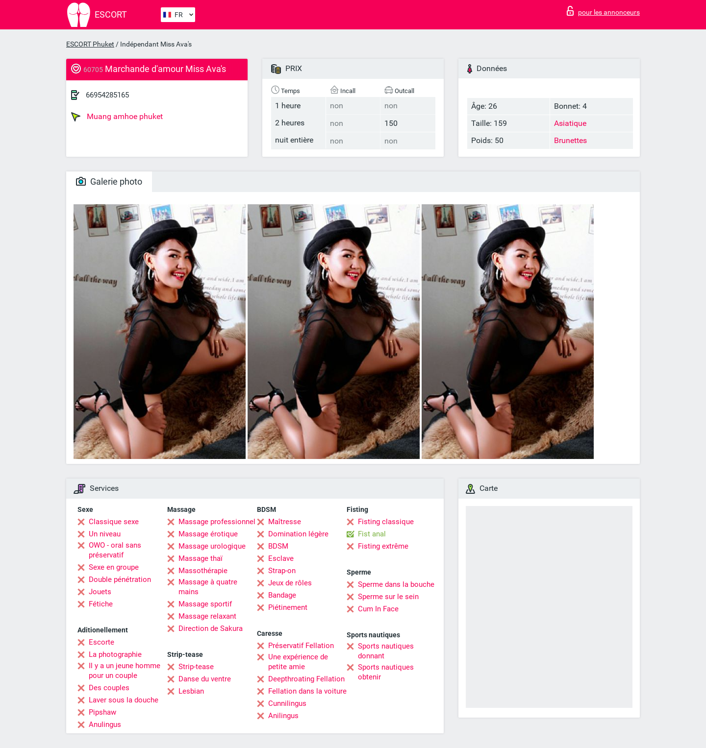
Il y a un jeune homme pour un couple (124, 670)
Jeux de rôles (290, 583)
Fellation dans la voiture (307, 691)
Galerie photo (109, 181)
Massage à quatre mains (207, 587)
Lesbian (191, 691)
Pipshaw (102, 712)
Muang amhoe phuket (117, 116)
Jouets (100, 591)
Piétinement (287, 607)
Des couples (109, 687)
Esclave (281, 558)
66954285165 (107, 95)
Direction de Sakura (210, 628)
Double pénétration (120, 579)
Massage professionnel (216, 521)
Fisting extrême (383, 546)
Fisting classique (386, 521)
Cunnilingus (287, 703)
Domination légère (298, 534)
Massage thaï (200, 558)
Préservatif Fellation (301, 645)
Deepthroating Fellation (306, 679)
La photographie (115, 654)
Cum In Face (378, 608)
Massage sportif (205, 604)
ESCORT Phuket (90, 44)
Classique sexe (114, 521)
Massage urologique (212, 546)
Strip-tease (196, 666)
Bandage (282, 595)
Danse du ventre (204, 679)
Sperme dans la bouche (396, 584)
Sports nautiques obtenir (386, 672)
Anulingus (105, 724)
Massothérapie (202, 570)
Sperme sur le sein (388, 596)
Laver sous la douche (123, 700)
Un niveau (105, 534)
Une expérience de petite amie (298, 661)
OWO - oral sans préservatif (115, 550)
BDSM (278, 546)
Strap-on (282, 570)
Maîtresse (284, 521)
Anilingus (283, 715)
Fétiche (101, 604)
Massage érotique (208, 534)
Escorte (101, 642)
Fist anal (372, 534)
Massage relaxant (207, 616)
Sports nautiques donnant (386, 651)
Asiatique (570, 123)
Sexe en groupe (114, 567)
